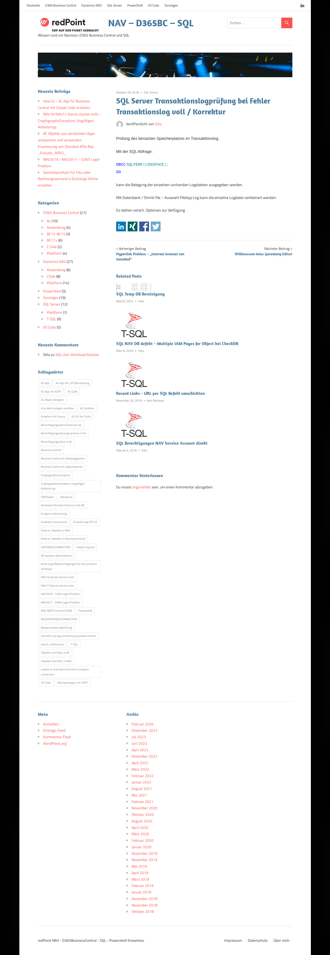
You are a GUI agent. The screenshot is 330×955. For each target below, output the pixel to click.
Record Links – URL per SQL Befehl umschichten (160, 393)
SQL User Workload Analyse (77, 354)
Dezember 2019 (144, 853)
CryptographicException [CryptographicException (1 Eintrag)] (55, 475)
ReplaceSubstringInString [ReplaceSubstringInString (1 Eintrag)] (56, 627)
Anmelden (51, 724)
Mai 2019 (139, 866)
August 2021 (142, 788)
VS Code (153, 5)
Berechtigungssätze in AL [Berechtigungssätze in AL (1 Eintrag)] (56, 441)
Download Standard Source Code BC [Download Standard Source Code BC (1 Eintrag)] (63, 505)
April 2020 (140, 827)
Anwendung (56, 227)
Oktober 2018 (143, 911)
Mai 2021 (139, 795)
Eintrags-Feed (54, 730)
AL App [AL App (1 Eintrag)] (45, 383)
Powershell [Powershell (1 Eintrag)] (85, 610)
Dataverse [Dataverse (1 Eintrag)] (66, 497)
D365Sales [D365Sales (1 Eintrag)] (47, 497)
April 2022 (140, 763)
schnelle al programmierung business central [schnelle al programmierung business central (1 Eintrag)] (68, 636)
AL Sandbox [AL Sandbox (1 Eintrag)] (87, 408)
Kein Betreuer (155, 400)
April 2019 (140, 873)
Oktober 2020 (143, 814)
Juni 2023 (139, 743)
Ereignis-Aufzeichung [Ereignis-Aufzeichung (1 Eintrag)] (54, 513)
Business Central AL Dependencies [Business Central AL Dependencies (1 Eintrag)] (62, 466)
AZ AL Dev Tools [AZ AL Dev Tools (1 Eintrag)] (81, 416)
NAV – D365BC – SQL (150, 23)
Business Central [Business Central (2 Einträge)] (51, 450)
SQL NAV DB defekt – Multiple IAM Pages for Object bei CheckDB (177, 343)
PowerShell (135, 5)
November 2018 (144, 905)
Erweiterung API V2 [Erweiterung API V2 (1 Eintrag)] (85, 522)
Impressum (233, 940)
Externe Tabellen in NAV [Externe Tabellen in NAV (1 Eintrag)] (55, 530)
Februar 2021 (143, 802)
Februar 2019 (143, 885)
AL (49, 221)
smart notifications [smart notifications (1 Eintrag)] (52, 644)
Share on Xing (132, 226)
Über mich (281, 940)
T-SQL (51, 319)
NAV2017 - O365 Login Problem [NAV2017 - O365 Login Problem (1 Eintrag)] (60, 602)
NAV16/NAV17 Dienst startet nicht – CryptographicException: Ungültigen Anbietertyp (69, 120)
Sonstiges (171, 5)
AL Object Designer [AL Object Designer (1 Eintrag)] (52, 399)
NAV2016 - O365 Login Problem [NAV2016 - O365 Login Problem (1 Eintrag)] (60, 594)
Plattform (54, 253)
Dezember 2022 (144, 756)
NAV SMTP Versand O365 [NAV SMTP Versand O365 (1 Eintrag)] (56, 610)
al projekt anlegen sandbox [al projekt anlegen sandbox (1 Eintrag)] (57, 408)
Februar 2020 (143, 840)
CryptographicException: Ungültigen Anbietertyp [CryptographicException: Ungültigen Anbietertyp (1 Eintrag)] (63, 486)
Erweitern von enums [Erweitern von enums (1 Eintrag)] (54, 522)
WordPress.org (55, 743)
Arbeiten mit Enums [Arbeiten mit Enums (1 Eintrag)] (53, 416)
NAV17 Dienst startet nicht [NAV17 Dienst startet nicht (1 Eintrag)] (57, 585)
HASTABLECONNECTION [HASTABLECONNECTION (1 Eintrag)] (55, 547)
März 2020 (140, 834)
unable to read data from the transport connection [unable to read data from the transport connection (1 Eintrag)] (65, 671)
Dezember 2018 (144, 899)
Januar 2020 (141, 847)
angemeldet (141, 487)
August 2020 (142, 821)
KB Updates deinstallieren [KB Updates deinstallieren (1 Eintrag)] (56, 555)
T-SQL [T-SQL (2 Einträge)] (74, 644)
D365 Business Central (60, 5)
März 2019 (140, 879)
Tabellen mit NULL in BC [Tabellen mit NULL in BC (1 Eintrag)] (55, 652)
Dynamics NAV (91, 5)
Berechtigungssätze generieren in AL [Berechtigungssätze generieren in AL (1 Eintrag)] (63, 433)
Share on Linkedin (121, 226)
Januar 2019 (141, 892)
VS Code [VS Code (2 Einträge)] (46, 682)
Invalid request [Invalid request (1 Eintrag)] (86, 547)
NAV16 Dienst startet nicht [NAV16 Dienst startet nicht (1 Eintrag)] (57, 577)
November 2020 (144, 808)
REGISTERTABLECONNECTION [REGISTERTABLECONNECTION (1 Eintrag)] (59, 619)
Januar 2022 (141, 782)
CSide (51, 276)
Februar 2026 (143, 724)
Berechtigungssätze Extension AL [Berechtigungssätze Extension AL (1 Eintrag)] (61, 425)
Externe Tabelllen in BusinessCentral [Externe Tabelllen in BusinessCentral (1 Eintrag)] (63, 538)
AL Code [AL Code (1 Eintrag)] (72, 391)
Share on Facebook (144, 226)
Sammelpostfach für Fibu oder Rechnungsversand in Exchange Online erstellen (68, 179)
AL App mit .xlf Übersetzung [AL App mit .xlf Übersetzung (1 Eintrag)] (72, 383)
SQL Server (114, 5)
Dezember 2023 (144, 730)
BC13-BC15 (56, 234)
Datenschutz (258, 940)
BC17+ (52, 240)
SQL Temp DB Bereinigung (140, 294)
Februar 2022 (143, 776)
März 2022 (140, 769)
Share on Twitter (156, 226)
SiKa (158, 124)
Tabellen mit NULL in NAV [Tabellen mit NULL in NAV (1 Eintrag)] (56, 661)
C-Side (52, 247)
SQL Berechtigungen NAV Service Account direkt (162, 443)
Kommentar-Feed (57, 737)
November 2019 (144, 860)
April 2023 (140, 750)
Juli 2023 (139, 737)
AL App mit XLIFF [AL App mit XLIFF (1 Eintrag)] (51, 391)
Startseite (33, 5)
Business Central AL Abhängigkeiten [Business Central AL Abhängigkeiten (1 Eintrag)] (63, 458)
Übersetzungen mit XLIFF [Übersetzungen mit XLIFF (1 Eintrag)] (72, 682)
